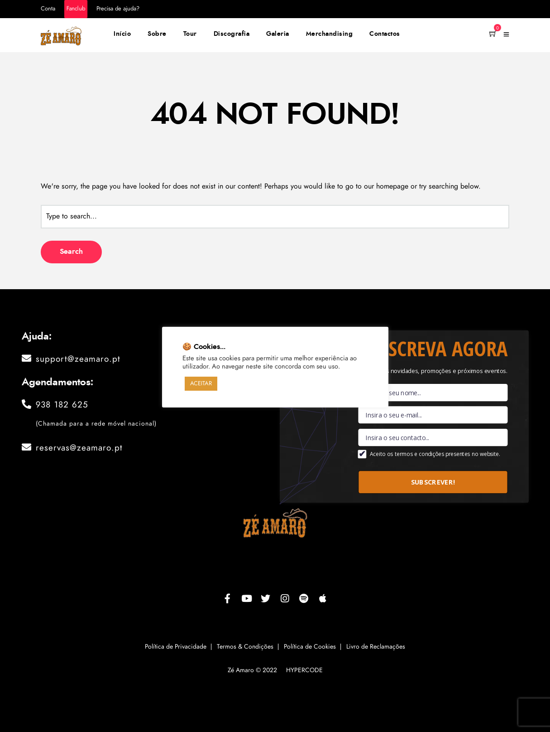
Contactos (384, 34)
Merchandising (329, 34)
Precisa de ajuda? (117, 9)
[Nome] (432, 392)
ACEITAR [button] (201, 384)
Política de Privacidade (175, 647)
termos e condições (419, 454)
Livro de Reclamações (375, 647)
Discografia (232, 34)
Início (122, 34)
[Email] (432, 414)
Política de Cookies (310, 647)
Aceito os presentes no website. (434, 454)
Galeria (277, 34)
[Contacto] (432, 437)
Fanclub (76, 9)
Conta (48, 9)
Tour (190, 34)
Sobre (157, 34)
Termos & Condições (245, 647)
